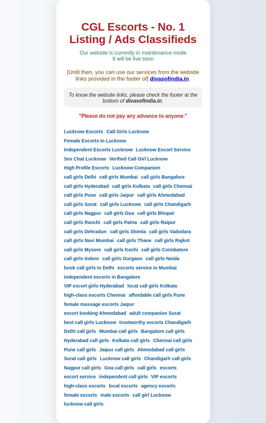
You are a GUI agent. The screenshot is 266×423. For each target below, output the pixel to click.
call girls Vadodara (170, 231)
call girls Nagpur (82, 213)
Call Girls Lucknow (128, 131)
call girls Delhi (80, 177)
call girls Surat (80, 204)
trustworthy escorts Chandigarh (155, 322)
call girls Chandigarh (167, 204)
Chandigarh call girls (167, 358)
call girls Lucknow (120, 204)
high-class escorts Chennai (95, 295)
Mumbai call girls (118, 331)
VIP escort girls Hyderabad (94, 285)
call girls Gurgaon (122, 258)
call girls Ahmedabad (161, 195)
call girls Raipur (158, 222)
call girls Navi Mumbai (89, 240)
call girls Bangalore (163, 177)
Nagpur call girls (82, 367)
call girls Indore (81, 258)
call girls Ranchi (82, 222)
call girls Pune (80, 195)
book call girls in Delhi (89, 267)
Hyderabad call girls (86, 340)
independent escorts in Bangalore (102, 277)
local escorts (123, 385)
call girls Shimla (128, 231)
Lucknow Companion (136, 167)
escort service (80, 376)
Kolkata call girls (131, 340)
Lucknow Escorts (83, 131)
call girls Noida (162, 258)
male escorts (114, 395)
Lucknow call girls (120, 358)
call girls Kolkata (131, 186)
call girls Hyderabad (86, 186)
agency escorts (158, 385)
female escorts (80, 395)
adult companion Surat (155, 313)
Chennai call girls (172, 340)
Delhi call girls (80, 331)
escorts (168, 367)
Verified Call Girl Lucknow (138, 159)
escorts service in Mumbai (147, 267)
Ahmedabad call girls (161, 349)
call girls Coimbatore (164, 249)
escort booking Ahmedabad (95, 313)
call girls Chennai (172, 186)
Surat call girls (80, 358)
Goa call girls (119, 367)
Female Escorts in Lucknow (95, 140)
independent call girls (123, 376)
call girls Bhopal (155, 213)
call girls (147, 367)
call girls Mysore (82, 249)
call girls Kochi (121, 249)
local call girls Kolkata (152, 285)
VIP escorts (164, 376)
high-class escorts (85, 385)
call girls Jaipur (116, 195)
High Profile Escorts (86, 167)
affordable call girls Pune (157, 295)
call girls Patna (120, 222)
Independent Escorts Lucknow (98, 149)
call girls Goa (119, 213)
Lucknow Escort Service (163, 149)
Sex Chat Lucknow (85, 159)
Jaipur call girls (116, 349)
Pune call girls (80, 349)
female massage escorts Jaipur (99, 304)
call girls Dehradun (85, 231)
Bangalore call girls (163, 331)
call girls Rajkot (172, 240)
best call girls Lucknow (90, 322)
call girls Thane (134, 240)
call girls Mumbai (118, 177)
